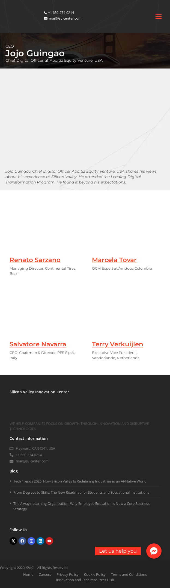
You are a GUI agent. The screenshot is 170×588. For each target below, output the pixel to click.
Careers (45, 574)
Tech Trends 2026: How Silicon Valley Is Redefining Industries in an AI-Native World (80, 481)
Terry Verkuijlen (117, 344)
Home (28, 574)
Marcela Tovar (114, 260)
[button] (154, 551)
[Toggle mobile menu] (159, 16)
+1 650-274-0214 (61, 12)
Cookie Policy (95, 574)
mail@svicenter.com (65, 18)
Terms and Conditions (129, 574)
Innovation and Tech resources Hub (85, 579)
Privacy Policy (67, 574)
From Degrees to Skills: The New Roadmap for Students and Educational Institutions (81, 492)
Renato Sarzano (35, 260)
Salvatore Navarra (38, 344)
